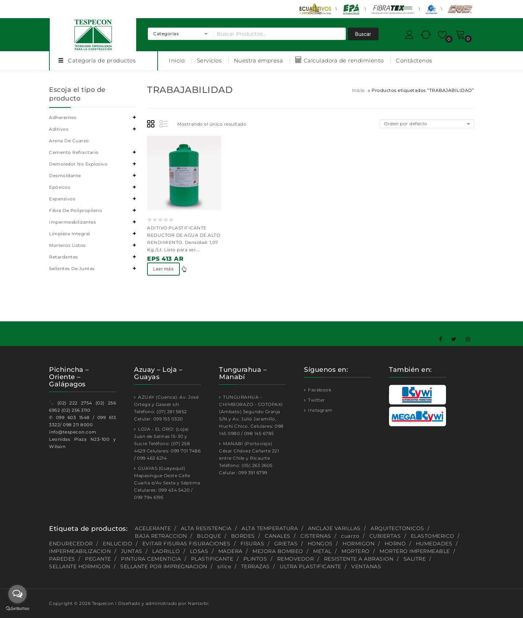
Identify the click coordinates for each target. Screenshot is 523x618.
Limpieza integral (69, 233)
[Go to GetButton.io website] (17, 609)
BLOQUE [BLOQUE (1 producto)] (209, 536)
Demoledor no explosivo (78, 164)
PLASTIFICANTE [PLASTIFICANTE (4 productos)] (212, 559)
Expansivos (62, 199)
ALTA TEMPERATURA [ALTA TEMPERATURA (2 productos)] (270, 528)
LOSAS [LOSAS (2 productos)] (199, 551)
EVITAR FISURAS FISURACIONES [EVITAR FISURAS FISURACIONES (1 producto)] (186, 543)
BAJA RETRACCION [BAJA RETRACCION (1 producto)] (161, 536)
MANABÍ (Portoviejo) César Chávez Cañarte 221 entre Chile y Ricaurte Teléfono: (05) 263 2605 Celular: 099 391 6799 (249, 458)
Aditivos (58, 129)
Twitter (316, 400)
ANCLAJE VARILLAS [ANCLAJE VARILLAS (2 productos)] (334, 528)
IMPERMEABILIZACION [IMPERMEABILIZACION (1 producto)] (80, 551)
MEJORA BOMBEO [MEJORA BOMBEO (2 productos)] (277, 551)
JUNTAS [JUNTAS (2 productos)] (131, 551)
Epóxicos (59, 187)
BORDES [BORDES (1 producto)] (243, 536)
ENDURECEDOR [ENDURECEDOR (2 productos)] (71, 543)
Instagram (320, 410)
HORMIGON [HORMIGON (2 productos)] (358, 543)
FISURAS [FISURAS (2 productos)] (252, 543)
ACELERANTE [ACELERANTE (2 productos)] (153, 528)
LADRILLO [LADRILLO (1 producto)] (166, 551)
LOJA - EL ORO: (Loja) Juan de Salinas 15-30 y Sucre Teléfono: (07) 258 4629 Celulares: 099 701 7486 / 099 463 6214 (167, 443)
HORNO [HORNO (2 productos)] (395, 543)
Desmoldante (65, 175)
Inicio (177, 60)
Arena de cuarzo (69, 140)
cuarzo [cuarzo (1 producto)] (350, 536)
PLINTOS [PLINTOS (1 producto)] (255, 559)
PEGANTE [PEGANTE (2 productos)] (98, 559)
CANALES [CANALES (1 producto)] (278, 536)
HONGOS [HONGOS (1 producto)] (320, 543)
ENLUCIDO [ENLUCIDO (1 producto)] (117, 543)
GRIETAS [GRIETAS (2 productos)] (286, 543)
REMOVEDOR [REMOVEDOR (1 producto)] (295, 559)
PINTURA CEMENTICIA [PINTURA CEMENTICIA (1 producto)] (151, 559)
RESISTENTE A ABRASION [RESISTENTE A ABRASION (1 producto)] (359, 559)
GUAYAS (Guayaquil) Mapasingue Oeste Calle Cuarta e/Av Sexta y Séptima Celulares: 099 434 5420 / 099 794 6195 (167, 482)
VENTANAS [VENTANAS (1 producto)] (366, 566)
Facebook (319, 390)
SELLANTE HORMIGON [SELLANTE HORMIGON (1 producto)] (79, 566)
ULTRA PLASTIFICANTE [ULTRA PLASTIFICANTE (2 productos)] (310, 566)
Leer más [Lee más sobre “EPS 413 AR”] (163, 269)
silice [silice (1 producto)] (224, 566)
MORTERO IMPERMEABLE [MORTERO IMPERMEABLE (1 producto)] (415, 551)
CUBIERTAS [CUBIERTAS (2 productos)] (385, 536)
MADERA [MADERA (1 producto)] (230, 551)
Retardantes (63, 257)
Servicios (209, 60)
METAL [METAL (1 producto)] (322, 551)
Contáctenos (414, 60)
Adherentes (62, 117)
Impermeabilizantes (72, 222)
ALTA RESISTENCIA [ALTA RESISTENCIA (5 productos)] (206, 528)
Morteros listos (67, 245)
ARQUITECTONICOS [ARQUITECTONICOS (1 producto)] (397, 528)
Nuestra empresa (258, 60)
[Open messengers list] (17, 594)
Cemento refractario (74, 152)
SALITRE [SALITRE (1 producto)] (415, 559)
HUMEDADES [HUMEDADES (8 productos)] (434, 543)
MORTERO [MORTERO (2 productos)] (355, 551)
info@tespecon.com (73, 432)
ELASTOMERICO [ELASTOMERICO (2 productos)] (432, 536)
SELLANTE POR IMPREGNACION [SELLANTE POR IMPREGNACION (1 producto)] (163, 566)
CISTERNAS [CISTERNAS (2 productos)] (315, 536)
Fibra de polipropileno (75, 210)
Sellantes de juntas (72, 268)
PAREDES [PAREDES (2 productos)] (62, 559)
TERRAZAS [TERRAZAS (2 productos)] (255, 566)
